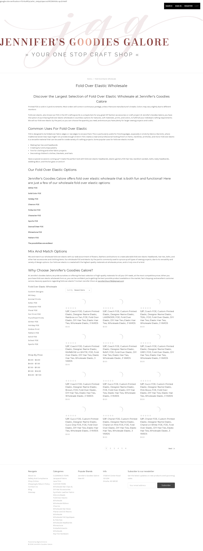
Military (31, 295)
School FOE (33, 340)
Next (171, 448)
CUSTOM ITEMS (59, 484)
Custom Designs (35, 291)
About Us (32, 476)
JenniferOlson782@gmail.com (111, 281)
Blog (30, 489)
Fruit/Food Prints (36, 318)
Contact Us (33, 487)
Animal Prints (34, 299)
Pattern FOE (33, 333)
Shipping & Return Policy (39, 484)
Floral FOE (32, 310)
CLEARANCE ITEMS (61, 476)
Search (169, 6)
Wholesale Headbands (62, 523)
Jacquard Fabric (60, 478)
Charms (56, 506)
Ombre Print (33, 329)
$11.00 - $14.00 (34, 371)
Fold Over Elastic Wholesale (105, 79)
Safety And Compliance (38, 478)
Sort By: (70, 290)
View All (81, 478)
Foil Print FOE (34, 314)
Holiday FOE (33, 325)
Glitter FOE (33, 321)
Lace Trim (57, 481)
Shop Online (33, 481)
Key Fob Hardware (60, 534)
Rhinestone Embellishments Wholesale (60, 528)
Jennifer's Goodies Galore (88, 476)
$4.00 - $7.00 (34, 363)
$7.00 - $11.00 (34, 367)
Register (188, 6)
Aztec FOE (32, 303)
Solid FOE (32, 336)
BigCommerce (42, 542)
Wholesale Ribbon (61, 503)
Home (89, 79)
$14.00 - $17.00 (34, 375)
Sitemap (31, 492)
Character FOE (34, 306)
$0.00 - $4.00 (34, 360)
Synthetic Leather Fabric (63, 492)
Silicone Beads (59, 495)
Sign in (178, 6)
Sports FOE (33, 344)
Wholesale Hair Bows (62, 509)
